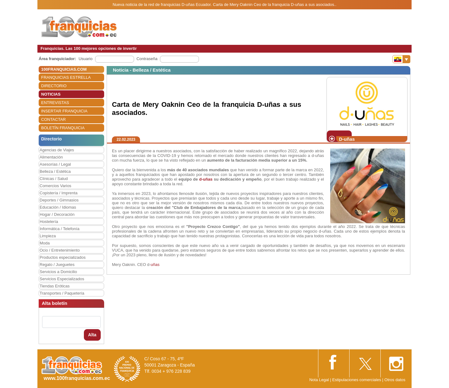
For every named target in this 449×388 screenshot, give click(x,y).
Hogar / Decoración (57, 214)
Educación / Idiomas (58, 207)
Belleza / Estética (55, 171)
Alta (92, 334)
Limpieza (48, 236)
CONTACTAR (53, 119)
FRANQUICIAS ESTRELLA (66, 77)
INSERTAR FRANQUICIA (64, 111)
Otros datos (394, 379)
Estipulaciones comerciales (357, 379)
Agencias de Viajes (57, 150)
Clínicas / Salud (54, 178)
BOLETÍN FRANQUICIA (62, 127)
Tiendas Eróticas (55, 286)
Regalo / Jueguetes (57, 264)
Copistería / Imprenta (58, 193)
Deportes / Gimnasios (59, 200)
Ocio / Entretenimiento (60, 250)
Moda (45, 243)
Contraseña (147, 58)
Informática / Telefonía (60, 228)
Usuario (86, 58)
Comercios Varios (55, 185)
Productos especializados (62, 257)
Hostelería (49, 221)
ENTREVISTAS (55, 102)
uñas (155, 264)
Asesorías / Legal (55, 164)
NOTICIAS (50, 94)
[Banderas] (401, 59)
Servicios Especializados (62, 279)
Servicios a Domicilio (58, 271)
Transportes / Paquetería (62, 293)
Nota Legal (319, 379)
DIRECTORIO (53, 85)
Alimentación (51, 157)
